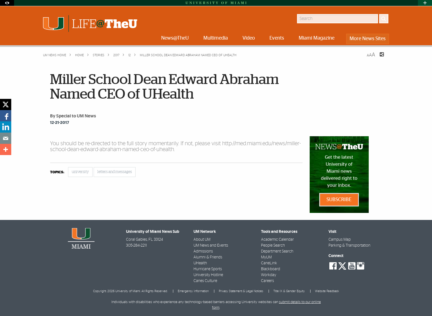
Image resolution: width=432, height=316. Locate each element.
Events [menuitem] (276, 38)
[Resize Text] (371, 55)
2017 (115, 55)
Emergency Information (193, 291)
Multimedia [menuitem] (215, 38)
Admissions (203, 251)
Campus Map (339, 240)
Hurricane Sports (208, 269)
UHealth (200, 263)
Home (79, 55)
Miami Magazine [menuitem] (316, 38)
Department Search (277, 251)
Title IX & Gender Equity (289, 291)
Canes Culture (205, 281)
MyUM (266, 257)
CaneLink (269, 263)
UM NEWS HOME (54, 55)
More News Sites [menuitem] (368, 38)
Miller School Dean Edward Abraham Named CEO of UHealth (188, 55)
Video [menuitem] (248, 38)
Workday (268, 275)
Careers (267, 281)
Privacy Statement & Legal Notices (241, 291)
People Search (273, 245)
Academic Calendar (277, 240)
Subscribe (339, 199)
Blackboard (270, 269)
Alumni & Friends (208, 257)
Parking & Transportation (349, 245)
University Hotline (208, 275)
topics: (57, 172)
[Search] (383, 18)
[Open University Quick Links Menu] (425, 3)
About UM (202, 240)
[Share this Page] (378, 57)
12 (129, 55)
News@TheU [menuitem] (175, 38)
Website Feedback (327, 291)
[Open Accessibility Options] (7, 3)
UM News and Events (211, 245)
